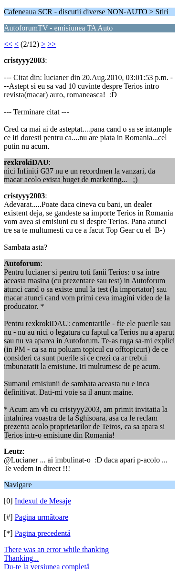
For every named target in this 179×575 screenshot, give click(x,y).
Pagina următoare (41, 517)
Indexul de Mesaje (43, 501)
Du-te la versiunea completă (47, 567)
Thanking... (21, 558)
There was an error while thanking (56, 549)
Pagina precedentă (43, 533)
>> (51, 44)
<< (8, 44)
